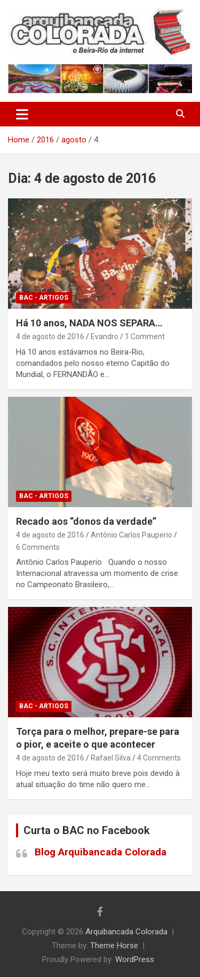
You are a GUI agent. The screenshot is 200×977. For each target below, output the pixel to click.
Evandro (104, 336)
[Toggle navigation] (22, 114)
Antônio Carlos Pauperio (131, 535)
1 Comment (145, 336)
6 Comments (38, 547)
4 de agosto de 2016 (50, 336)
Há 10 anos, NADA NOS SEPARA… (89, 323)
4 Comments (159, 758)
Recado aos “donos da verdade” (86, 521)
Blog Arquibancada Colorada (100, 852)
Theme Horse (114, 945)
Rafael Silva (111, 758)
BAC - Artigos (43, 297)
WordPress (134, 959)
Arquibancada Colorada (126, 931)
